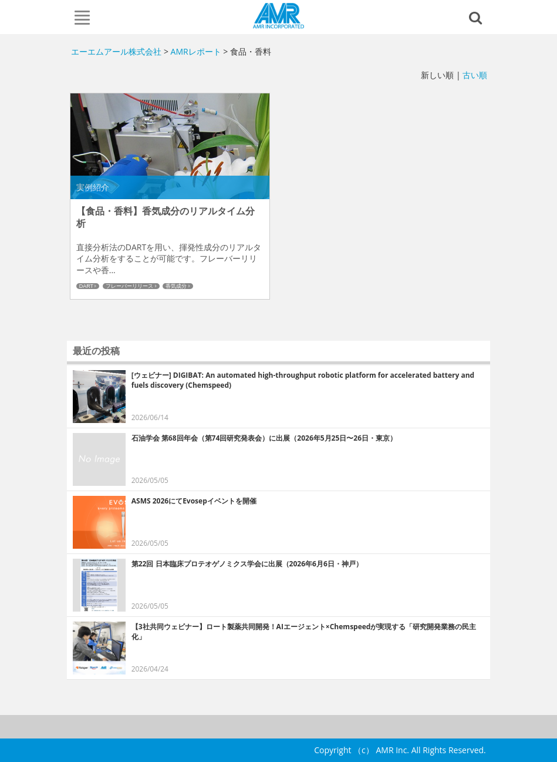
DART (86, 286)
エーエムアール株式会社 (278, 16)
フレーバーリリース (129, 286)
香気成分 (176, 286)
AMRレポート (196, 51)
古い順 (475, 74)
